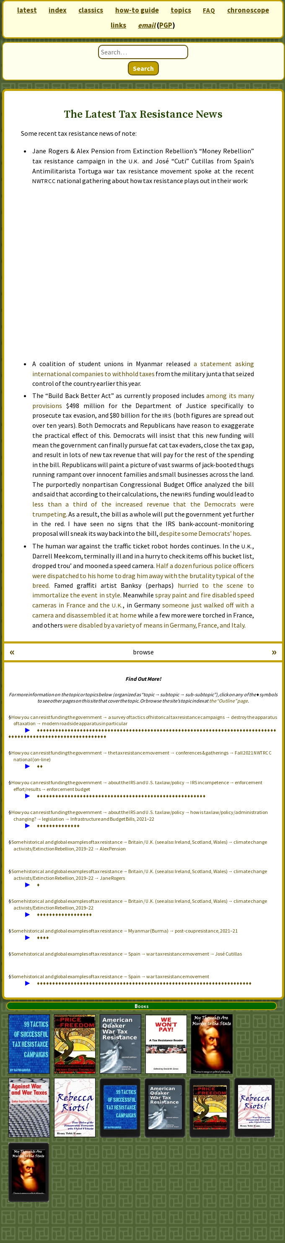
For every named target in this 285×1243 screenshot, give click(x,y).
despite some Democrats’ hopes (205, 533)
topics (181, 10)
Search (143, 68)
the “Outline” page (228, 701)
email (146, 25)
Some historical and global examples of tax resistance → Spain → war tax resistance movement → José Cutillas (126, 954)
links (118, 25)
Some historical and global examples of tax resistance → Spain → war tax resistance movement (110, 976)
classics (90, 10)
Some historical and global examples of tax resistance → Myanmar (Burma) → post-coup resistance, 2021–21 (124, 931)
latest (27, 10)
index (58, 10)
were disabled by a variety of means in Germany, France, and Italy (154, 625)
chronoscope (248, 10)
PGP (165, 25)
